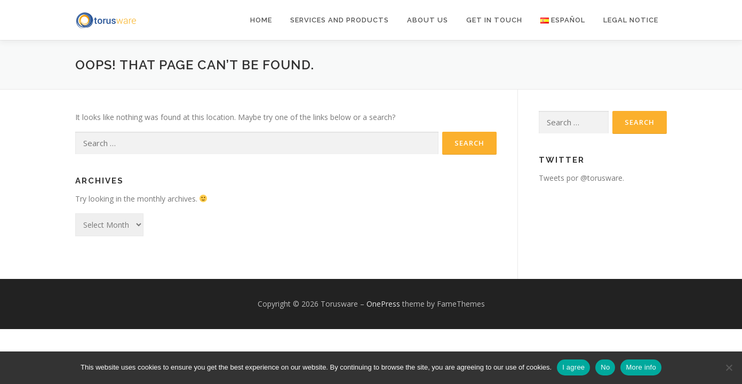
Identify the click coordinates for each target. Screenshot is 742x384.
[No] (728, 367)
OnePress (383, 304)
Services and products (339, 20)
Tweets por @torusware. (581, 178)
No (605, 367)
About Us (427, 20)
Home (261, 20)
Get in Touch (494, 20)
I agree (573, 367)
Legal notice (630, 20)
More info (641, 367)
